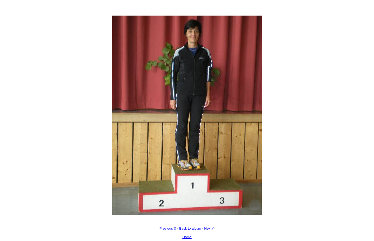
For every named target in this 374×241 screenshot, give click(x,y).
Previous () (167, 228)
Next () (209, 228)
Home (187, 237)
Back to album (190, 228)
